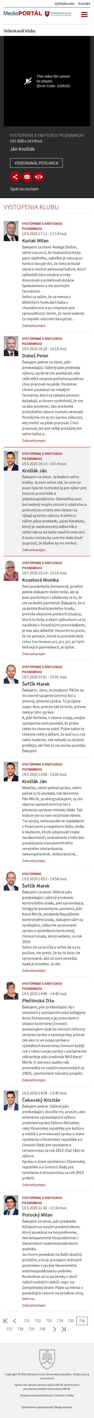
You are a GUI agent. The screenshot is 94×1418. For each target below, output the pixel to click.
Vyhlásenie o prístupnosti (37, 1407)
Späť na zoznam (24, 189)
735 (71, 1320)
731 (27, 1320)
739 (31, 1328)
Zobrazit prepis (33, 325)
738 (20, 1328)
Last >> (60, 1329)
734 (60, 1320)
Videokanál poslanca (36, 163)
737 (9, 1328)
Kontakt (84, 3)
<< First (8, 1321)
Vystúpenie (31, 873)
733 (49, 1320)
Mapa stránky (63, 1407)
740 (42, 1328)
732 (38, 1320)
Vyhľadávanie (64, 3)
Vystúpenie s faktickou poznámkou (42, 226)
